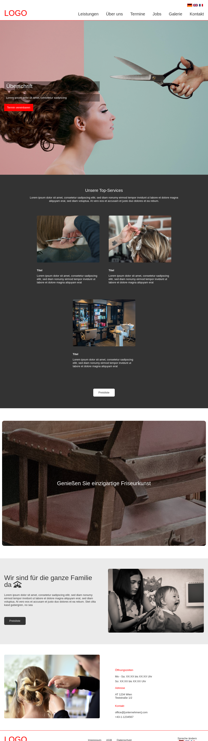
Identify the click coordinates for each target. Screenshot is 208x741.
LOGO (15, 13)
